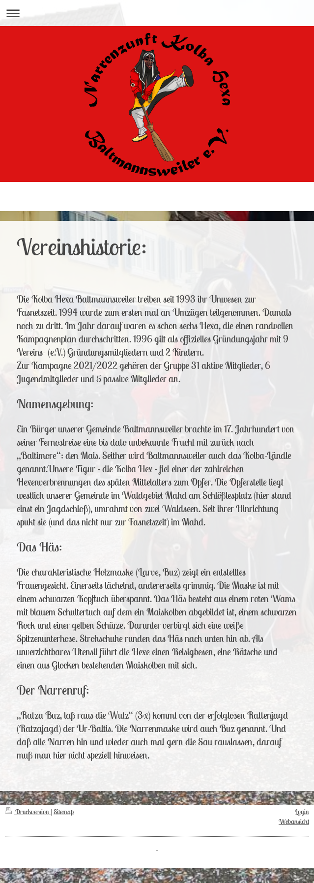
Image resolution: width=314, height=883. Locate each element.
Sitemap (64, 811)
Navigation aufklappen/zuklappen (157, 13)
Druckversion (28, 811)
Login (302, 811)
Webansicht (294, 821)
